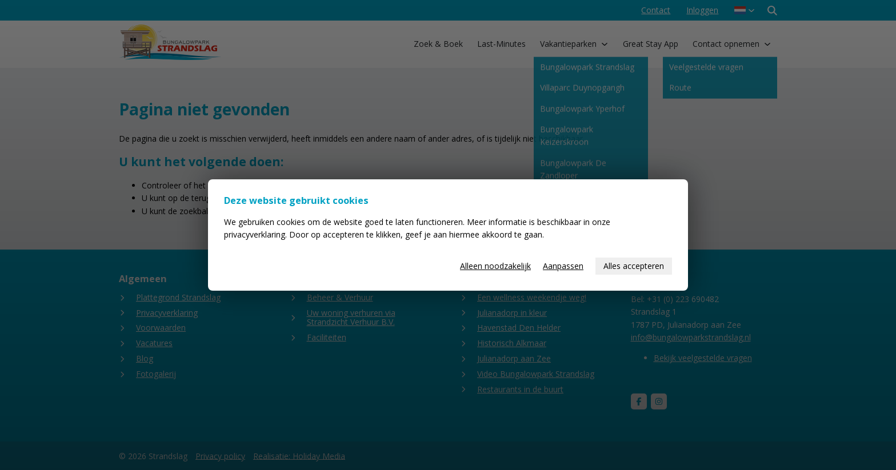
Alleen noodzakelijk (495, 265)
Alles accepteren (633, 265)
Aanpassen (563, 265)
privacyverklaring (254, 234)
